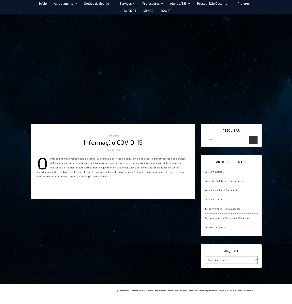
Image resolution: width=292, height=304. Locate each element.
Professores (151, 3)
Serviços (126, 3)
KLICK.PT (130, 10)
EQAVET (165, 10)
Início (43, 3)
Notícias (113, 136)
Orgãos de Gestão (96, 3)
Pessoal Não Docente (212, 3)
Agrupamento (63, 3)
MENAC (148, 10)
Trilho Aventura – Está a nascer (222, 208)
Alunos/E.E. (178, 3)
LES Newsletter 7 (214, 171)
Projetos (244, 3)
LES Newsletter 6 (214, 199)
